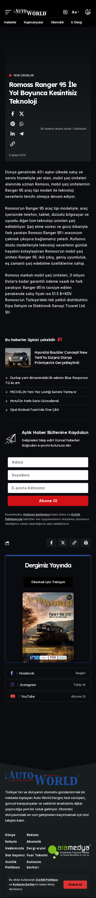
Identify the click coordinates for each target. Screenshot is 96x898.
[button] (75, 885)
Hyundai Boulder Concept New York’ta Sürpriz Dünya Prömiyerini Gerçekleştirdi (61, 357)
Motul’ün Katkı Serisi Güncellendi (34, 401)
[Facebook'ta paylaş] (12, 114)
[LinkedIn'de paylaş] (12, 134)
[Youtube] (48, 696)
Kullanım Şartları (24, 884)
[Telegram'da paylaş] (21, 134)
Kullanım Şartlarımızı (36, 514)
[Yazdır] (86, 542)
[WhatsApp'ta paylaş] (21, 124)
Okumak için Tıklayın (48, 582)
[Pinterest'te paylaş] (12, 124)
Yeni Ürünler (23, 75)
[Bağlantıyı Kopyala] (12, 144)
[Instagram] (48, 685)
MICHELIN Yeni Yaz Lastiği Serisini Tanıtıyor (43, 392)
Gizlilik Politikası (47, 880)
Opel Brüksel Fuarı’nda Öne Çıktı (34, 409)
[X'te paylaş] (21, 114)
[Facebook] (48, 673)
